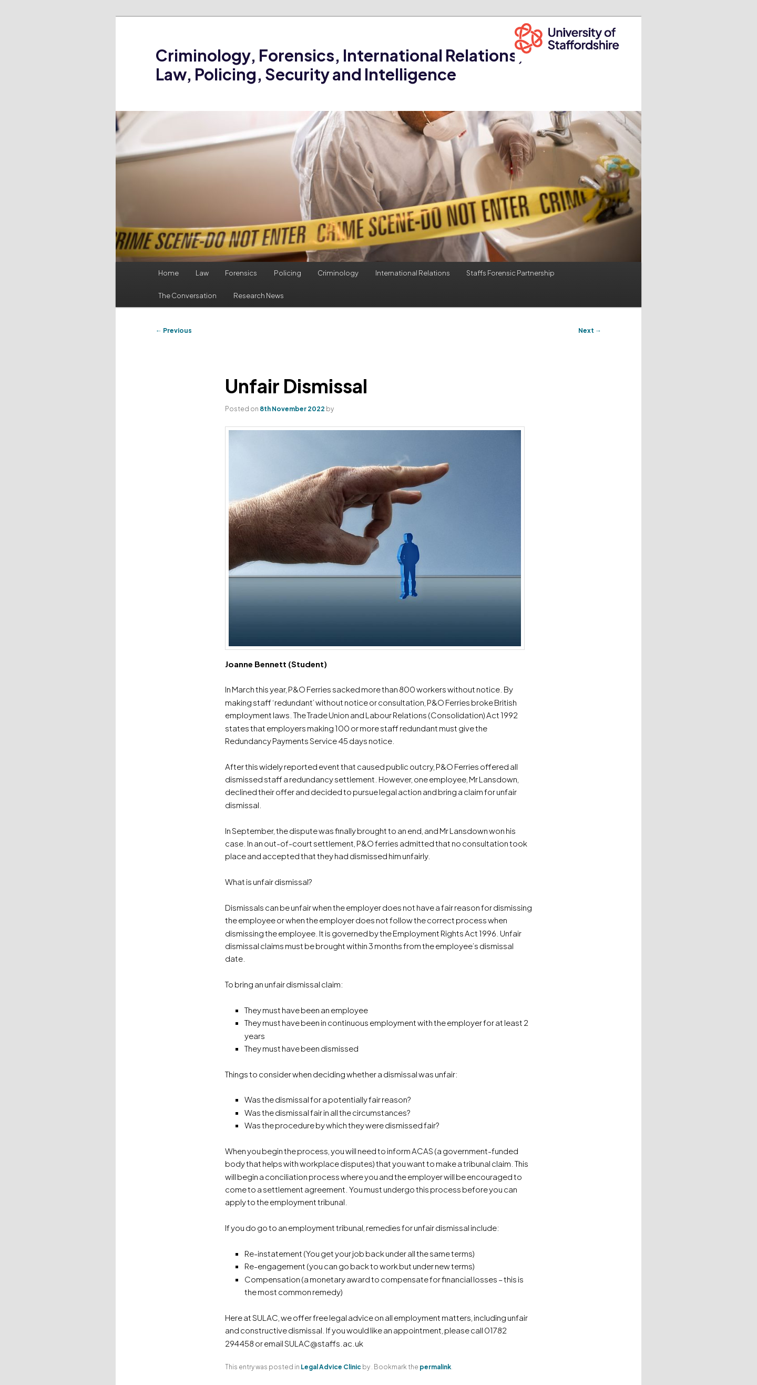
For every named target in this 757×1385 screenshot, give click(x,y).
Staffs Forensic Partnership (510, 273)
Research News (258, 295)
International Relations (412, 273)
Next (589, 330)
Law (202, 273)
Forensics (241, 273)
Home (168, 273)
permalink (435, 1367)
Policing (287, 273)
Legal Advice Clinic (331, 1367)
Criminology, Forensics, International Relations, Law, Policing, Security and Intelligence (339, 64)
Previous (174, 330)
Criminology (338, 273)
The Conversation (187, 295)
